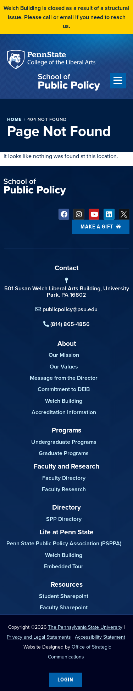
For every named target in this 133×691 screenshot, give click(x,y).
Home (14, 119)
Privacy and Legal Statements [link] (39, 637)
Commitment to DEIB (64, 389)
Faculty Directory (63, 478)
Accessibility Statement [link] (100, 637)
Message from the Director (64, 378)
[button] (118, 80)
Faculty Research (64, 489)
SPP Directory (64, 519)
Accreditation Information (64, 412)
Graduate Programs (64, 453)
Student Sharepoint (63, 596)
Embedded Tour (63, 566)
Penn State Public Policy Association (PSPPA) (63, 543)
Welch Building (63, 401)
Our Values (64, 366)
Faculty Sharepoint (64, 607)
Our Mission (64, 355)
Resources (67, 584)
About (66, 343)
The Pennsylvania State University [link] (85, 627)
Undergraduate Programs (63, 442)
